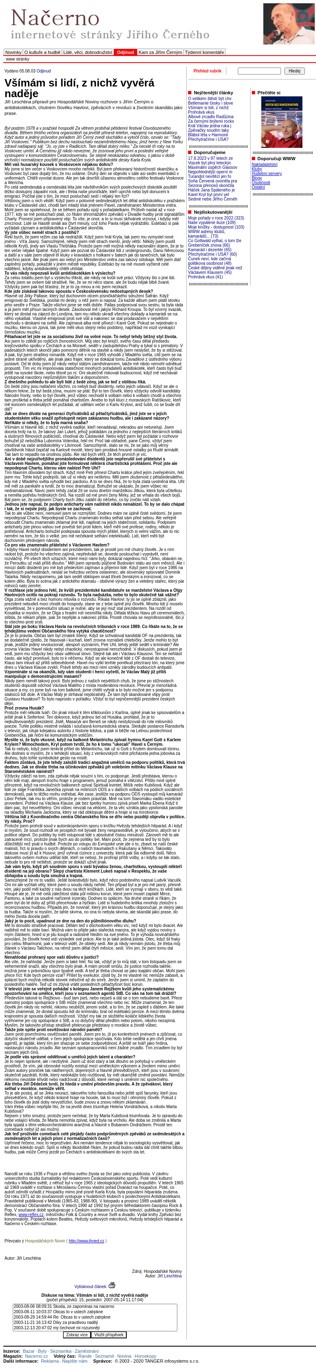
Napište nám (75, 1361)
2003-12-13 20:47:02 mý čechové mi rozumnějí (95, 1328)
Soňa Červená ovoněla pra (212, 181)
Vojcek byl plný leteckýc (209, 163)
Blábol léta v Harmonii (208, 135)
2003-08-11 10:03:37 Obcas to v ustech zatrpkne (95, 1312)
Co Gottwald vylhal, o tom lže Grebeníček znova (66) (215, 242)
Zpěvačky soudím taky (208, 130)
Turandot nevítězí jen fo (209, 176)
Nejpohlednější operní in (210, 172)
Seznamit (104, 1356)
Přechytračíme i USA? (208, 139)
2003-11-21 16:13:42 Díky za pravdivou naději (95, 1323)
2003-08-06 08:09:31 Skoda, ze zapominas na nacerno (95, 1307)
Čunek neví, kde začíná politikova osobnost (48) (210, 261)
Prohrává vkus (201, 112)
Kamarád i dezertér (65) (210, 249)
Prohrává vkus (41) (205, 277)
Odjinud (44, 71)
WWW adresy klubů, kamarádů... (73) (206, 233)
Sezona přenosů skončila (211, 185)
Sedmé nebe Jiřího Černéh (212, 199)
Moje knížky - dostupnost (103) (216, 227)
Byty (42, 1351)
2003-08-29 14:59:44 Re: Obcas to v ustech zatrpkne (95, 1317)
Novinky (13, 52)
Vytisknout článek (90, 1286)
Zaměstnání (87, 1351)
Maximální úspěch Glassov (212, 167)
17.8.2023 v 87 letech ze (210, 158)
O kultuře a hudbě (42, 52)
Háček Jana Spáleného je (211, 190)
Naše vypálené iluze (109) (212, 222)
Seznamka (61, 1351)
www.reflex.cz (31, 1214)
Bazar (29, 1351)
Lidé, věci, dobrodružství (87, 52)
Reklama (49, 1361)
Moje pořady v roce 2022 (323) (216, 218)
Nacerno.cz (36, 1356)
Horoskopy (145, 1356)
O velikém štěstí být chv (210, 98)
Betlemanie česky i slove (210, 103)
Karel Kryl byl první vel (208, 194)
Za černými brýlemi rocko (211, 121)
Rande (85, 1356)
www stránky (18, 59)
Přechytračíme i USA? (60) (212, 254)
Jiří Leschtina (170, 1276)
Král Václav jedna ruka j (209, 126)
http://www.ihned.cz (86, 1241)
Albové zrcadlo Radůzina (211, 116)
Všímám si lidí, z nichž (208, 107)
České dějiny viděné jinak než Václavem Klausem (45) (215, 270)
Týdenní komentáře (204, 52)
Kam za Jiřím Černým (160, 52)
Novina (124, 1356)
